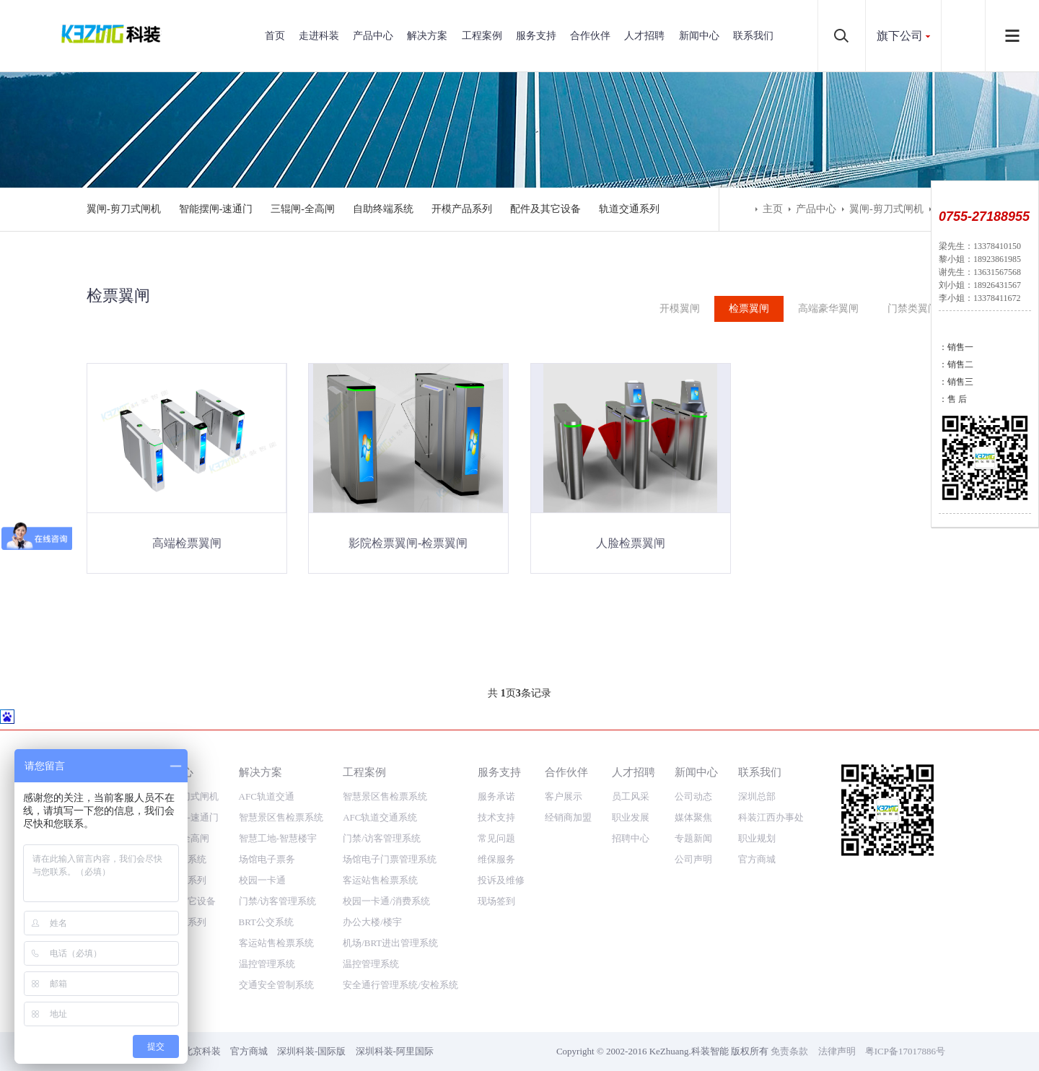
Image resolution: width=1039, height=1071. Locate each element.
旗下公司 (900, 36)
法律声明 (837, 1031)
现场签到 (496, 880)
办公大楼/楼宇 (372, 901)
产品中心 (373, 35)
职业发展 (630, 797)
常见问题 (496, 818)
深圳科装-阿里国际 (395, 1031)
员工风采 (630, 776)
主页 (773, 209)
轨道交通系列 (629, 209)
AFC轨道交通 (266, 776)
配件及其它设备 (545, 209)
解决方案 (427, 35)
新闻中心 (699, 35)
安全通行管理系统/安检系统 (400, 964)
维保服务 (496, 839)
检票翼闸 (749, 308)
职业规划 (757, 818)
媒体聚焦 (693, 797)
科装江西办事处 (771, 797)
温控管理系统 (267, 943)
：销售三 (956, 382)
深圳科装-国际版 (311, 1031)
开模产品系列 (461, 209)
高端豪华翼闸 (828, 308)
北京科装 (202, 1031)
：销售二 (956, 364)
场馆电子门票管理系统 (390, 839)
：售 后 (953, 399)
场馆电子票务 (267, 839)
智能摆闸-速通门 (216, 209)
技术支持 (496, 797)
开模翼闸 (679, 308)
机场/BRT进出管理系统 (390, 922)
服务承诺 (496, 776)
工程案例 (482, 35)
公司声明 (693, 839)
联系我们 (753, 35)
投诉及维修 (501, 859)
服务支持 (536, 35)
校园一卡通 (262, 859)
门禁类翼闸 (912, 308)
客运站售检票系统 (276, 922)
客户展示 (563, 776)
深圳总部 (757, 776)
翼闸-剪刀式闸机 (124, 209)
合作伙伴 (590, 35)
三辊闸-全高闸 (303, 209)
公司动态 (693, 776)
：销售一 (956, 347)
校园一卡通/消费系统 (386, 880)
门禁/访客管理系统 (278, 880)
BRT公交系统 (266, 901)
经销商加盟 (568, 797)
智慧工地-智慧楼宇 (278, 818)
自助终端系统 (383, 209)
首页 (275, 35)
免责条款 (789, 1031)
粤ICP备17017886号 (905, 1031)
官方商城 (757, 839)
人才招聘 (644, 35)
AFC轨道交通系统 (380, 797)
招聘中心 (630, 818)
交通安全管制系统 (276, 964)
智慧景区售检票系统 (281, 797)
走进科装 (319, 35)
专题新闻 (693, 818)
